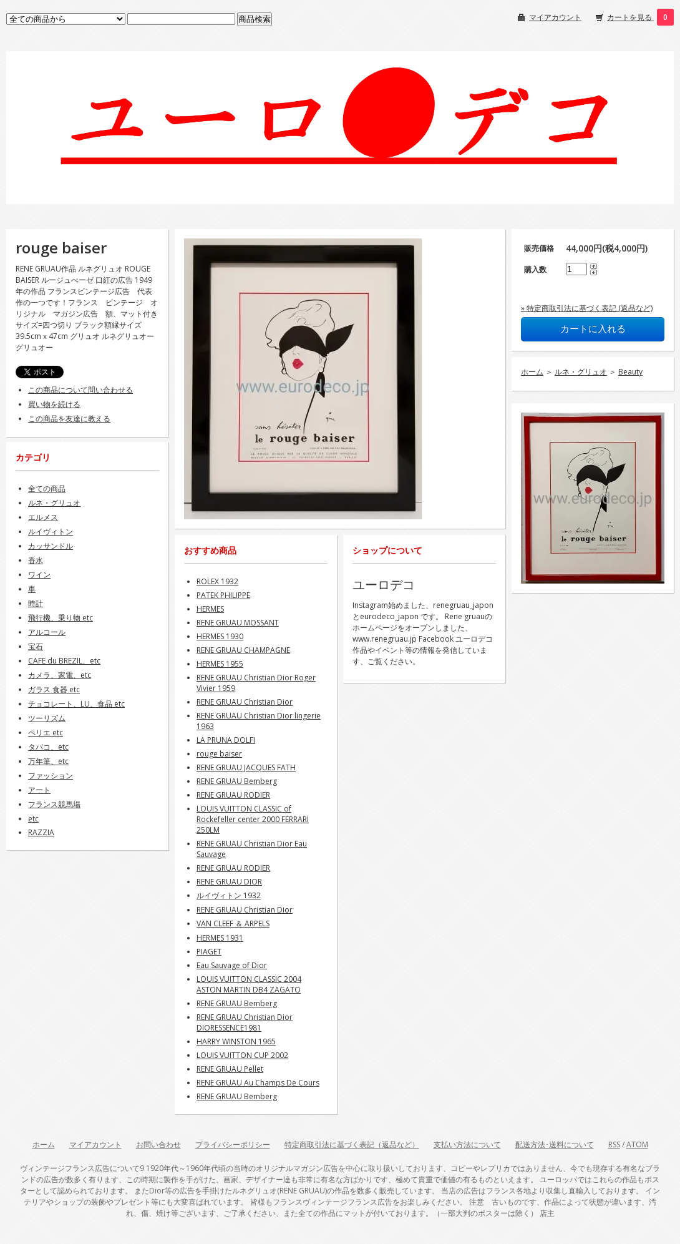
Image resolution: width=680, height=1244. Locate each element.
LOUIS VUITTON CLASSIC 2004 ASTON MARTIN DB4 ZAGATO (249, 984)
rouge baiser (219, 753)
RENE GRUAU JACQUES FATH (246, 767)
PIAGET (209, 951)
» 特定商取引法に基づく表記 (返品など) (587, 308)
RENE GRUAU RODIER (233, 795)
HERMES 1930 (220, 636)
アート (39, 790)
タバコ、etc (48, 747)
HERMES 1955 (220, 664)
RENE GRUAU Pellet (230, 1069)
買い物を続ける (54, 404)
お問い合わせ (158, 1144)
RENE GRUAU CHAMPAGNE (243, 650)
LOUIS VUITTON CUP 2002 (242, 1055)
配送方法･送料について (554, 1144)
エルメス (43, 517)
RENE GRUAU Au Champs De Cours (258, 1082)
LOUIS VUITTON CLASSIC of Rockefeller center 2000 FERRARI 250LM (253, 819)
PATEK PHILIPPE (223, 595)
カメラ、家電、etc (59, 675)
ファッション (50, 775)
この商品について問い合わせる (80, 389)
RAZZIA (41, 832)
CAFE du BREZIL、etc (64, 660)
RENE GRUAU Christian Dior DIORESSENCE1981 (245, 1022)
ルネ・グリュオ (581, 371)
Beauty (630, 371)
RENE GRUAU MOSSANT (238, 622)
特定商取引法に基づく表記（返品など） (351, 1144)
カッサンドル (50, 546)
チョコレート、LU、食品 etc (76, 703)
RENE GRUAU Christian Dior (245, 702)
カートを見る (630, 17)
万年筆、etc (48, 761)
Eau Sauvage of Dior (232, 965)
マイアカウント (555, 17)
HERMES (210, 609)
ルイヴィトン (50, 531)
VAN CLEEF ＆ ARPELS (233, 923)
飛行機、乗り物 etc (60, 617)
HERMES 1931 (220, 938)
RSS (614, 1144)
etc (33, 818)
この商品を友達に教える (69, 418)
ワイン (39, 574)
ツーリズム (47, 718)
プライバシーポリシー (232, 1144)
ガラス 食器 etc (54, 689)
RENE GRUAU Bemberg (237, 781)
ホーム (532, 371)
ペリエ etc (45, 732)
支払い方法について (467, 1144)
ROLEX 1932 (217, 581)
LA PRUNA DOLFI (226, 740)
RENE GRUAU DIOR (229, 881)
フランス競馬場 (54, 804)
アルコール (47, 632)
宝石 (35, 646)
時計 (35, 603)
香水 (35, 560)
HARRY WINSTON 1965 (236, 1041)
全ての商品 (47, 488)
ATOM (637, 1144)
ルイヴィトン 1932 (229, 895)
